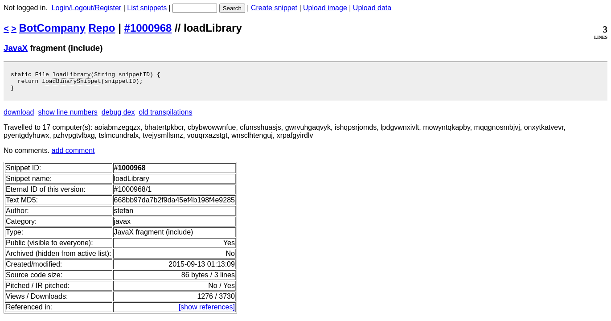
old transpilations (165, 116)
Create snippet (274, 8)
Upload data (372, 8)
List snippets (147, 8)
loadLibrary (72, 75)
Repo (102, 28)
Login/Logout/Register (87, 8)
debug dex (118, 116)
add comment (73, 154)
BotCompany (52, 28)
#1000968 (148, 28)
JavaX (16, 48)
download (19, 116)
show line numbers (67, 116)
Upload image (325, 8)
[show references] (207, 311)
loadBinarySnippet (71, 83)
